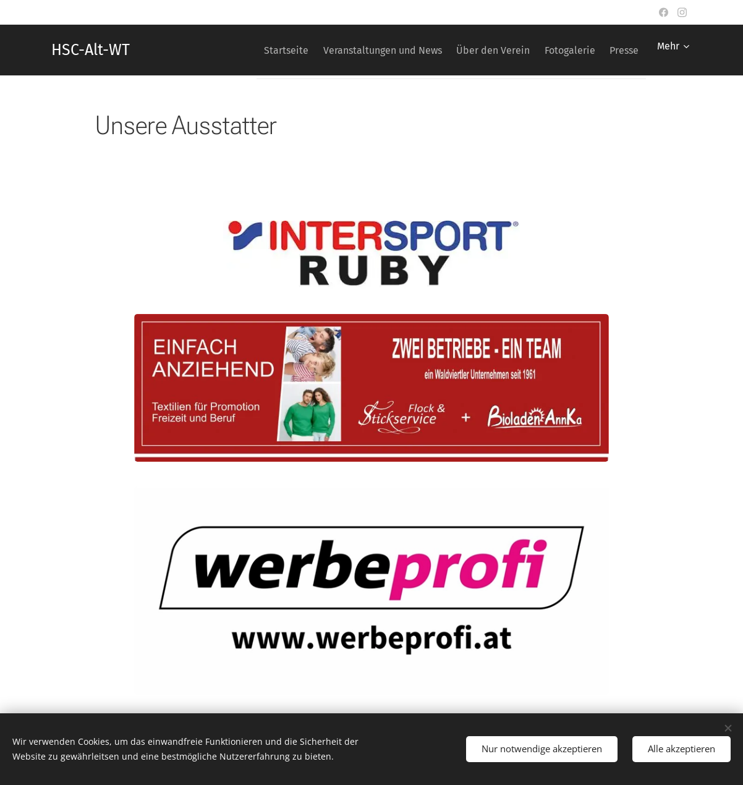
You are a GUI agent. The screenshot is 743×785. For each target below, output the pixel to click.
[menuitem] (251, 50)
